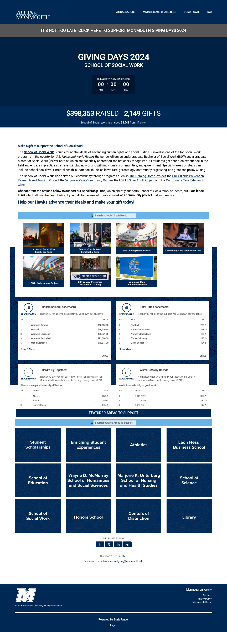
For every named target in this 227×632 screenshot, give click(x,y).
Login (113, 625)
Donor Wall (192, 12)
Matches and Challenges (160, 12)
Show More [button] (27, 349)
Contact (207, 595)
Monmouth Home (202, 602)
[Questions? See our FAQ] (124, 556)
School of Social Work (39, 152)
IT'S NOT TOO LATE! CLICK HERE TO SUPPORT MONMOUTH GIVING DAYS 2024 (113, 30)
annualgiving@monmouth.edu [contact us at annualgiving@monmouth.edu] (126, 561)
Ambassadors (126, 12)
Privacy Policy (204, 598)
